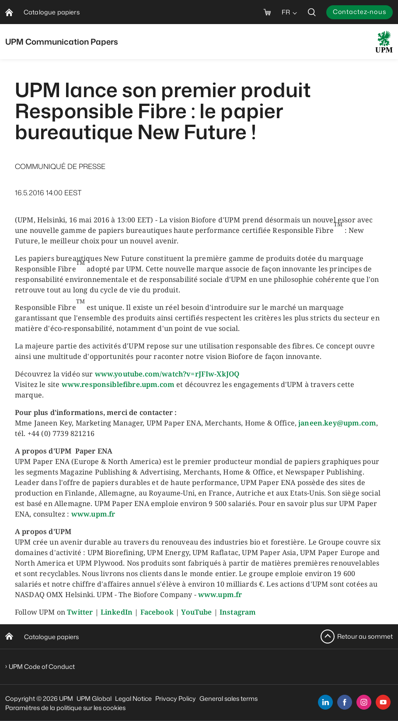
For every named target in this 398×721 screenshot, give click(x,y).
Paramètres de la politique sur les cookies (65, 707)
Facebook (157, 612)
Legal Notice (133, 698)
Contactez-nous (359, 11)
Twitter (80, 612)
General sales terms (228, 698)
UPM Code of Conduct (42, 666)
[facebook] (344, 702)
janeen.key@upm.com (337, 423)
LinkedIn (117, 612)
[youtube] (383, 702)
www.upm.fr (93, 514)
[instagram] (363, 702)
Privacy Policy (175, 698)
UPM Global (94, 698)
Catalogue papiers (51, 636)
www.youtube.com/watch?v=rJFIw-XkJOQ (167, 374)
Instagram (238, 612)
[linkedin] (325, 702)
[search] (312, 12)
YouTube (196, 612)
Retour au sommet (365, 636)
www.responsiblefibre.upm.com (118, 384)
